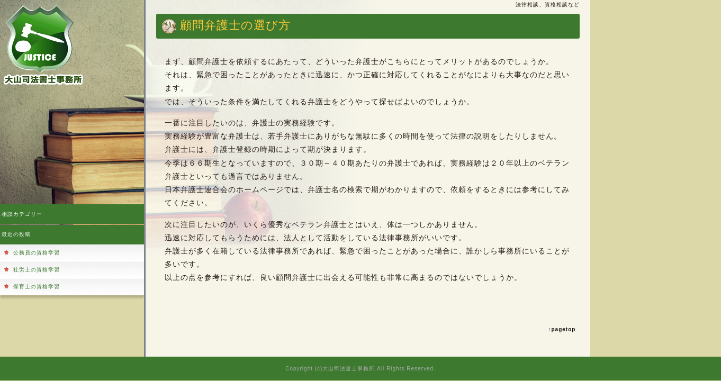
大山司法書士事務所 (348, 368)
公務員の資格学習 (36, 253)
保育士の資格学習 (36, 286)
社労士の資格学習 (36, 270)
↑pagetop (562, 329)
